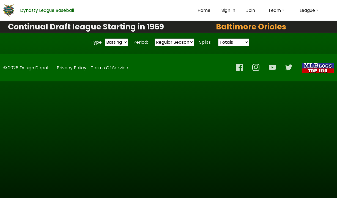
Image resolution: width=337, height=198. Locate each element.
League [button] (307, 10)
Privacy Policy (71, 68)
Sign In (228, 10)
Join (250, 10)
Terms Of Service (109, 68)
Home (204, 10)
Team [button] (274, 10)
